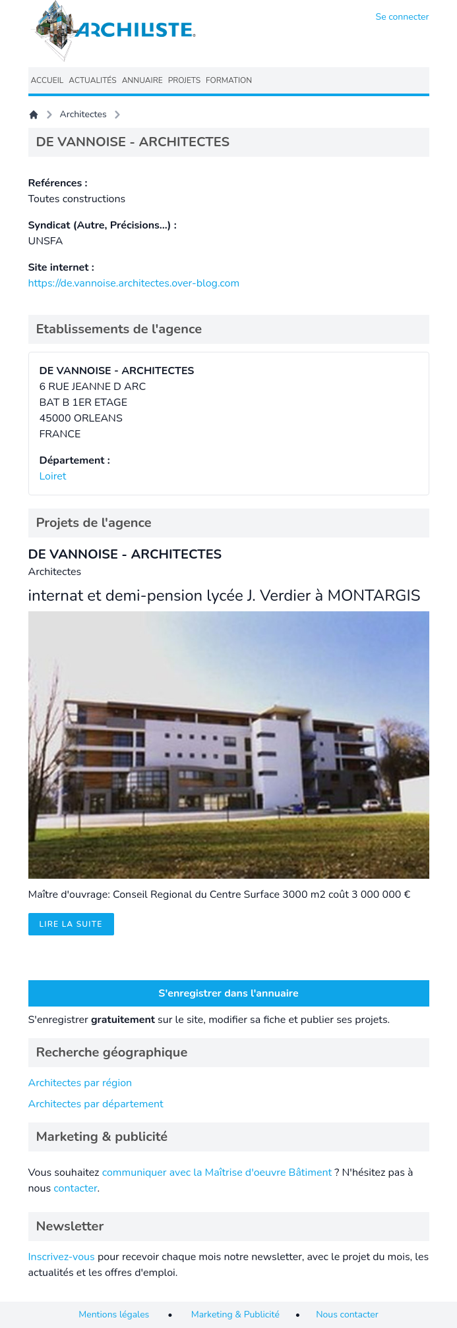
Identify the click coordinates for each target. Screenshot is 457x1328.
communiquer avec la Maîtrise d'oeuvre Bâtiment (217, 1172)
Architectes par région (80, 1083)
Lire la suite (71, 924)
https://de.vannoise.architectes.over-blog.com (134, 283)
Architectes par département (96, 1104)
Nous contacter (347, 1314)
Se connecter (402, 17)
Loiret (53, 476)
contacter (75, 1188)
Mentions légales (113, 1314)
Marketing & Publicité (235, 1314)
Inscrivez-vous (61, 1257)
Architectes (83, 114)
